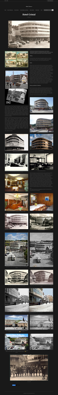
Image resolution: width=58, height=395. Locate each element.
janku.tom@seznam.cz (50, 0)
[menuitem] (6, 10)
